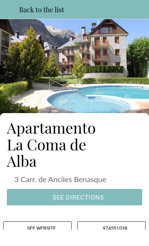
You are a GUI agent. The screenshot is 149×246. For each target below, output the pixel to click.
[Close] (9, 9)
